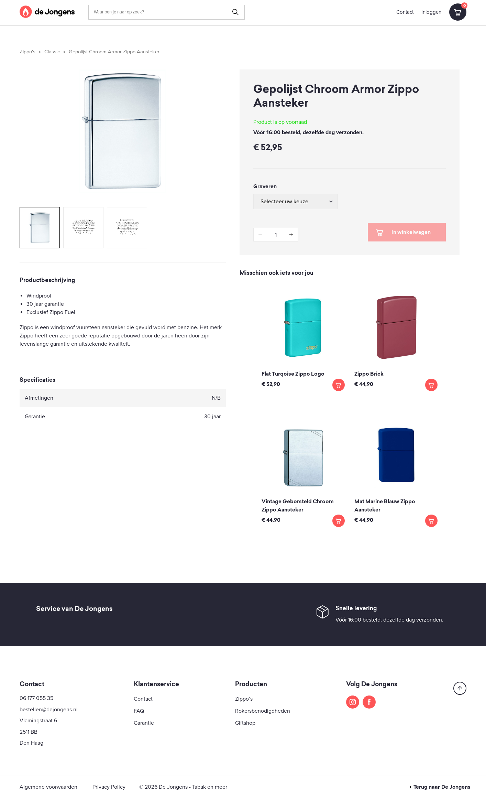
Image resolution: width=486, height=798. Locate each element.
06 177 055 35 (36, 698)
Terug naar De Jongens (440, 787)
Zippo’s (244, 698)
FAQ (139, 711)
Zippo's (27, 52)
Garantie (144, 723)
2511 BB (28, 732)
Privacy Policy (108, 787)
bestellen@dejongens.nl (49, 709)
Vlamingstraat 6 (38, 720)
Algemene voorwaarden (48, 787)
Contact (404, 12)
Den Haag (31, 743)
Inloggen (431, 12)
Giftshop (245, 723)
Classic (52, 52)
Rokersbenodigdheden (262, 711)
